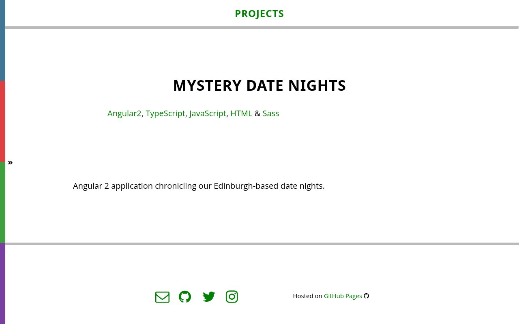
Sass (270, 113)
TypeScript (165, 113)
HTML (241, 113)
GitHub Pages (343, 296)
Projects (259, 13)
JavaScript (207, 113)
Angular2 (124, 113)
